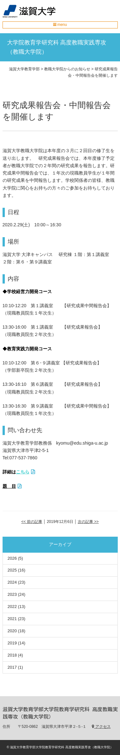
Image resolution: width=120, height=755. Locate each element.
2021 (12, 618)
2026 (12, 558)
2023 (12, 594)
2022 (12, 606)
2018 (12, 655)
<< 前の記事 (31, 521)
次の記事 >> (88, 521)
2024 (12, 582)
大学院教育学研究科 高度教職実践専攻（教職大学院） (57, 47)
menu (60, 24)
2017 (12, 667)
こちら (22, 471)
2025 (12, 570)
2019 (12, 643)
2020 (12, 630)
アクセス (101, 726)
